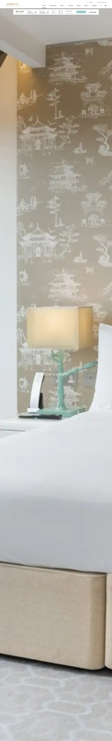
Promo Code (69, 11)
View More (49, 102)
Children (60, 11)
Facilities (94, 5)
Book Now (81, 11)
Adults (53, 11)
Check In (29, 11)
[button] (44, 457)
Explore (86, 5)
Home (44, 5)
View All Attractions (99, 563)
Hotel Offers (53, 5)
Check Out (42, 11)
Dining (78, 5)
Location (70, 5)
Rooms (62, 5)
